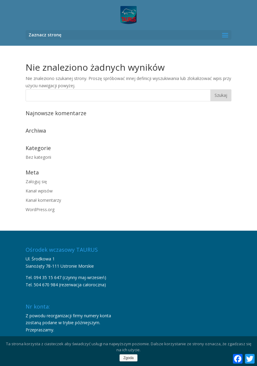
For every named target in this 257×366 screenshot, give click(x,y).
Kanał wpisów (39, 191)
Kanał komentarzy (43, 200)
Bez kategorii (38, 157)
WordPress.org (40, 209)
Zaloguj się (36, 181)
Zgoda (128, 358)
